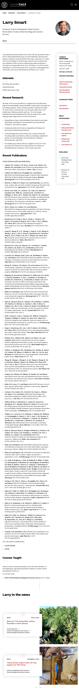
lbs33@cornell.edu (65, 72)
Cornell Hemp (65, 124)
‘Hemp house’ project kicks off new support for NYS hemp (22, 664)
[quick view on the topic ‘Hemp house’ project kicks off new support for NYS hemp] (23, 655)
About (5, 41)
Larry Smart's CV (66, 144)
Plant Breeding (64, 108)
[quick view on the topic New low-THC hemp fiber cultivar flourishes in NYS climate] (23, 614)
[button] (76, 5)
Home (4, 13)
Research (11, 13)
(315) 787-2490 (64, 69)
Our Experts (21, 13)
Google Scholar (10, 545)
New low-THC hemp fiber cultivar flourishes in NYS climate (21, 622)
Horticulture (63, 105)
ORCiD (7, 549)
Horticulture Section (65, 87)
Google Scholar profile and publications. (16, 161)
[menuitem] (72, 5)
